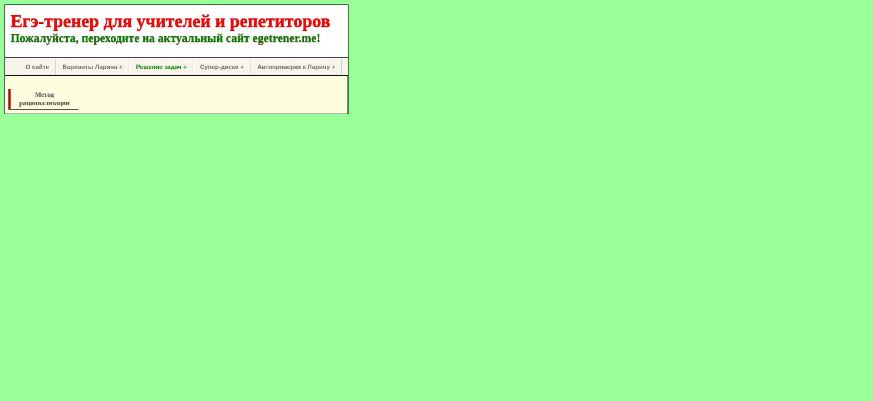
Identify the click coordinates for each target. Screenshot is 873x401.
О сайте (37, 66)
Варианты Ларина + (92, 66)
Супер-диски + (222, 66)
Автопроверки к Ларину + (296, 66)
